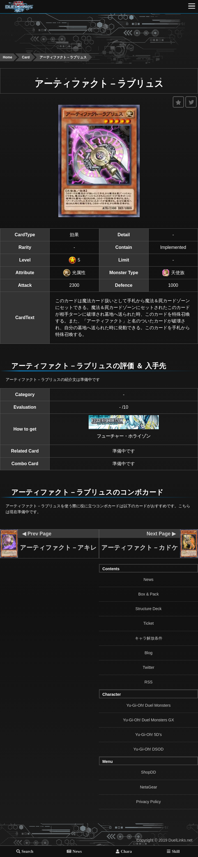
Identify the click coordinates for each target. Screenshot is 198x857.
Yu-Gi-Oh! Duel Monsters (148, 705)
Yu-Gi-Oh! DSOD (148, 749)
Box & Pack (148, 594)
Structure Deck (148, 608)
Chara (126, 851)
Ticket (148, 623)
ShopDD (148, 772)
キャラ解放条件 (148, 638)
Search (27, 851)
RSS (148, 682)
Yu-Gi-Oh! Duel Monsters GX (148, 720)
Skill (176, 851)
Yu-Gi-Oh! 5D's (148, 734)
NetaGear (148, 787)
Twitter (149, 667)
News (148, 579)
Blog (148, 653)
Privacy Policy (148, 801)
